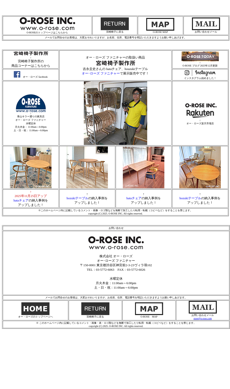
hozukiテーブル (77, 198)
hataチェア (21, 200)
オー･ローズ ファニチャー (101, 73)
